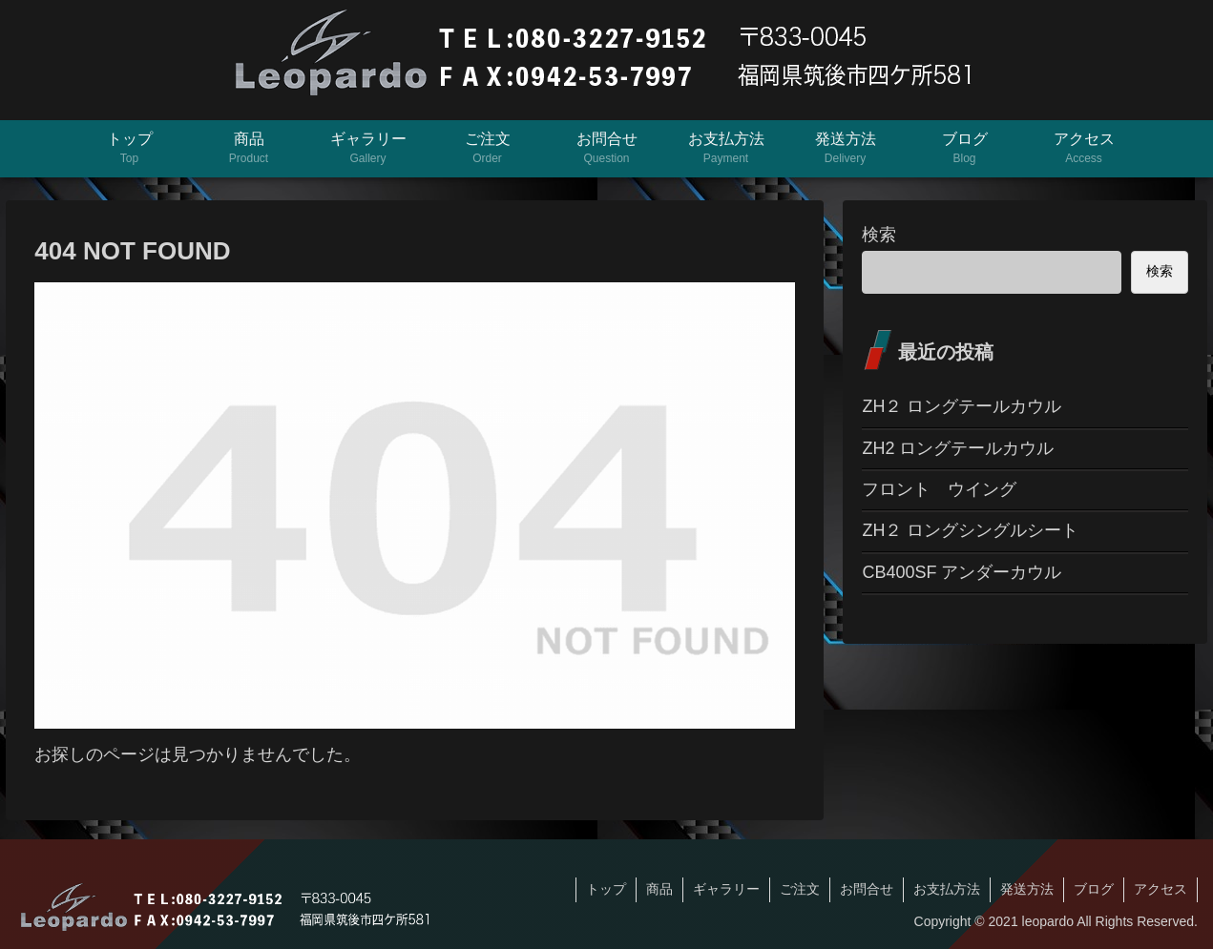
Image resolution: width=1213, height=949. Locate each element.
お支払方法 (946, 889)
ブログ (1094, 889)
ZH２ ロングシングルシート (970, 530)
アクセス (1160, 889)
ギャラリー (726, 889)
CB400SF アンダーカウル (961, 572)
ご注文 (800, 889)
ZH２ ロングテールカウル (961, 406)
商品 (659, 889)
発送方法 (1027, 889)
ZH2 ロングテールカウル (958, 448)
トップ (606, 889)
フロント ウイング (939, 489)
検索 (879, 234)
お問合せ (866, 889)
